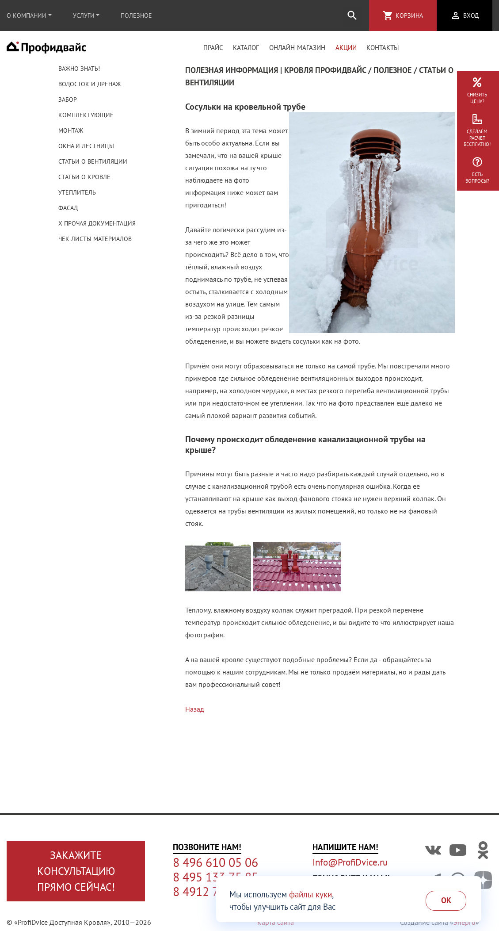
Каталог (246, 50)
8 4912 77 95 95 (215, 891)
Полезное (136, 15)
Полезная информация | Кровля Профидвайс (275, 75)
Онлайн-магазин (297, 50)
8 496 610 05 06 (215, 862)
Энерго (464, 922)
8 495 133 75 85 (215, 877)
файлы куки (310, 894)
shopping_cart (388, 15)
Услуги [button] (84, 15)
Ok (446, 900)
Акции (346, 50)
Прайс (213, 50)
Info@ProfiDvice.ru (350, 862)
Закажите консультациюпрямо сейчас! (76, 871)
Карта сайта (275, 922)
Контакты (382, 50)
